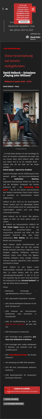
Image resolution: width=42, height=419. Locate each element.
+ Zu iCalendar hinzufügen (13, 404)
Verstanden (24, 22)
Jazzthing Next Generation (15, 324)
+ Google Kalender (11, 399)
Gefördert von (33, 36)
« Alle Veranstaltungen (11, 49)
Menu (33, 9)
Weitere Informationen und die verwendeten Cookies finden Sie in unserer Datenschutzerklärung (22, 15)
